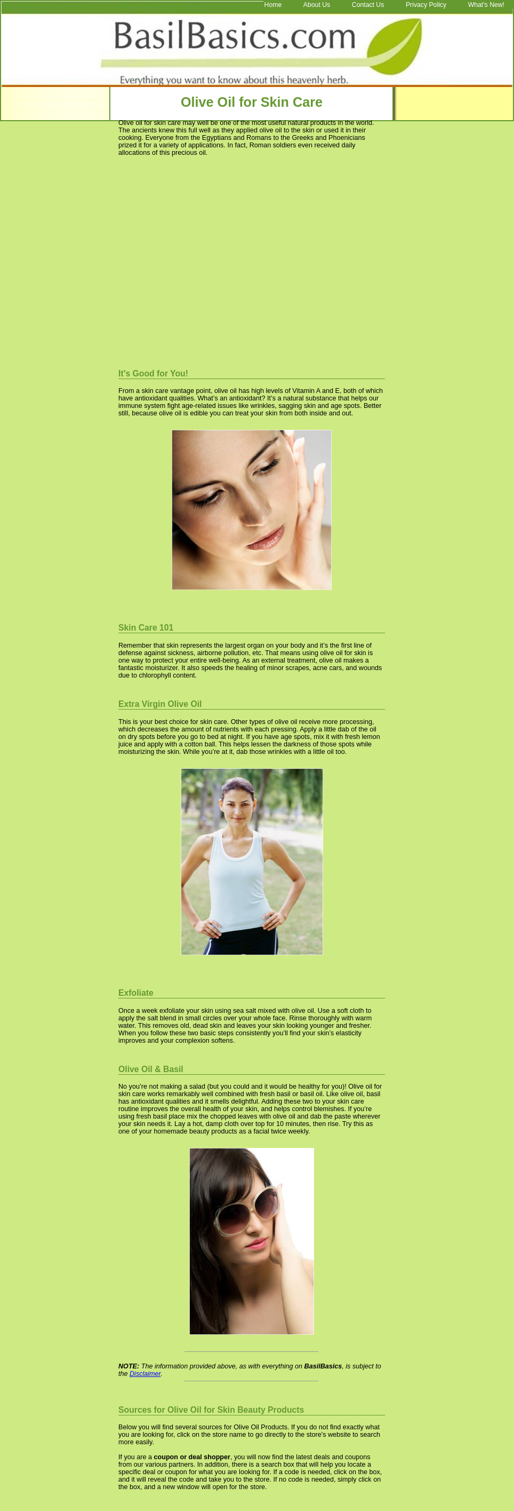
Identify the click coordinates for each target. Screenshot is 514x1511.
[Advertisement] (208, 259)
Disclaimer (145, 1374)
